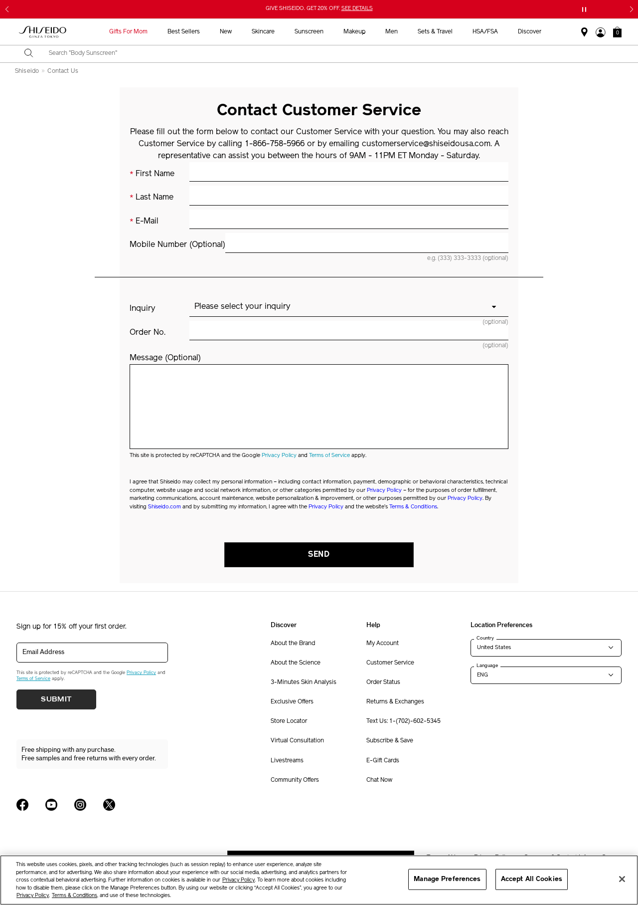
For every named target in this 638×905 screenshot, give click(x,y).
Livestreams (287, 761)
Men (391, 32)
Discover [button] (529, 32)
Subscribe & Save (389, 741)
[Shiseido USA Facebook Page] (22, 805)
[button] (617, 31)
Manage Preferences (447, 879)
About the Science (295, 663)
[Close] (622, 879)
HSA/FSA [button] (485, 32)
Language (487, 665)
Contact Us (62, 71)
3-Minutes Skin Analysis (303, 682)
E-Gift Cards (382, 761)
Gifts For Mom (128, 32)
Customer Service (390, 663)
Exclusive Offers (292, 702)
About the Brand (293, 644)
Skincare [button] (263, 32)
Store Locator (289, 721)
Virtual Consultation (297, 741)
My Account (382, 644)
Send (319, 555)
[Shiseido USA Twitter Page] (109, 805)
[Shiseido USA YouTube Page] (51, 805)
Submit (56, 699)
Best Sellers (183, 32)
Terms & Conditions (413, 507)
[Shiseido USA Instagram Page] (80, 805)
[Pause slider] (584, 9)
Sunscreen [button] (309, 32)
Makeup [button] (354, 32)
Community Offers (295, 780)
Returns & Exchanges (395, 702)
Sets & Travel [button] (435, 32)
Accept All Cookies (531, 879)
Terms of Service (329, 455)
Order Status (383, 682)
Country (485, 638)
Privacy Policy (279, 455)
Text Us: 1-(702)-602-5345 (403, 721)
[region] (319, 880)
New (226, 32)
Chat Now (379, 780)
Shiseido (27, 71)
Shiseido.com (164, 507)
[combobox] (327, 53)
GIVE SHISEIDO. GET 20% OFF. (319, 8)
